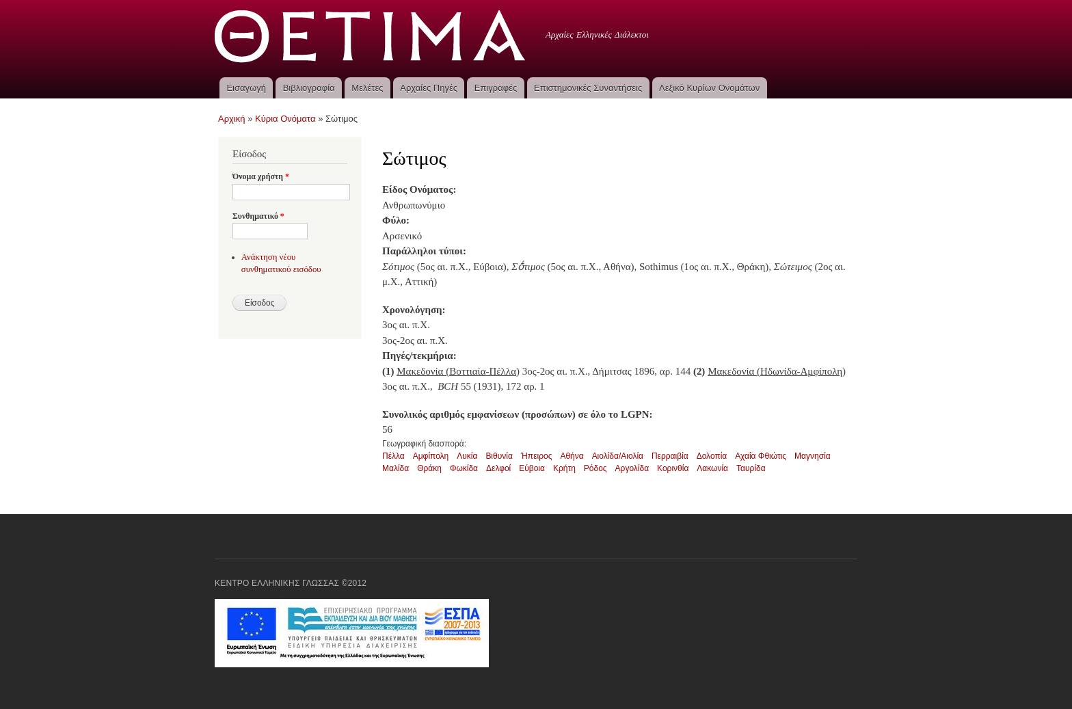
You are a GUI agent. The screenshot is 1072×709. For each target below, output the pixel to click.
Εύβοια (532, 468)
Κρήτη (564, 468)
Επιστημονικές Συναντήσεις (588, 88)
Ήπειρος (536, 456)
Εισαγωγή (245, 88)
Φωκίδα (464, 468)
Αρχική (231, 118)
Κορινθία (672, 468)
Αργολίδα (632, 468)
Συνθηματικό (258, 216)
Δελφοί (498, 468)
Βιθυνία (498, 456)
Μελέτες (367, 88)
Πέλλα (393, 456)
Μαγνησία (812, 456)
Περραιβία (670, 456)
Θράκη (429, 468)
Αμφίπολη (431, 456)
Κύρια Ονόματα (285, 118)
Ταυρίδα (751, 468)
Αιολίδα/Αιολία (617, 456)
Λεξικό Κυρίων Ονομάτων (709, 88)
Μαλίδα (395, 468)
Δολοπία (712, 456)
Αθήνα (571, 456)
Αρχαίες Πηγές (428, 88)
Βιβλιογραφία (309, 88)
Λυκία (467, 456)
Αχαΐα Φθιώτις (760, 456)
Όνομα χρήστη (260, 176)
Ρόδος (595, 468)
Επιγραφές (495, 88)
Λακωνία (712, 468)
